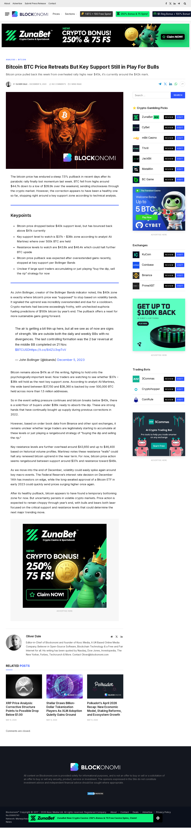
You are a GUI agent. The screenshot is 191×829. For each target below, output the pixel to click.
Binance (147, 275)
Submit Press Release (35, 3)
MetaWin (147, 169)
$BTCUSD (22, 349)
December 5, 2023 (71, 360)
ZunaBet (150, 117)
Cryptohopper (151, 389)
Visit (180, 117)
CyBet (145, 127)
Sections (70, 13)
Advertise (17, 3)
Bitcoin (22, 60)
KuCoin (146, 254)
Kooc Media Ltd (55, 812)
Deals (136, 812)
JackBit (146, 158)
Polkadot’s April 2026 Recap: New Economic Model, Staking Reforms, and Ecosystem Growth (104, 708)
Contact (52, 3)
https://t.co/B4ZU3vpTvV (47, 349)
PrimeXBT (148, 285)
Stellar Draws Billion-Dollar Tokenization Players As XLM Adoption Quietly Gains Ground (64, 708)
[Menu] (7, 14)
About (7, 3)
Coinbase (148, 264)
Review (169, 117)
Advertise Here (65, 611)
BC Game (148, 179)
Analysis (10, 60)
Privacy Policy (163, 812)
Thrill (145, 148)
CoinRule (147, 399)
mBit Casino (149, 137)
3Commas (148, 378)
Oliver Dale (21, 84)
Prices (56, 13)
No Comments (57, 84)
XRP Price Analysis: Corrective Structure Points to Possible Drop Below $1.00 (22, 708)
